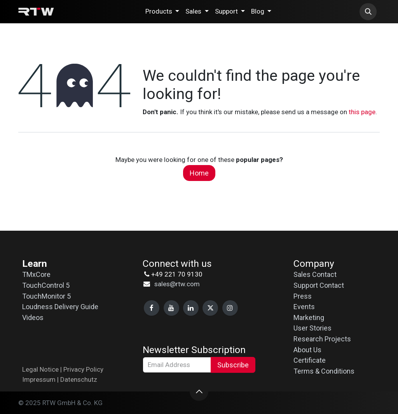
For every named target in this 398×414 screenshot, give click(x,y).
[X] (210, 308)
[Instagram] (230, 308)
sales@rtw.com (177, 284)
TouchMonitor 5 (46, 296)
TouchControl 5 (46, 285)
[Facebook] (151, 308)
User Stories (312, 328)
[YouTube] (171, 308)
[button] (368, 11)
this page (362, 112)
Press (302, 296)
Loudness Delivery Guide (60, 307)
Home (199, 173)
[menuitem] (162, 11)
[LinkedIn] (191, 308)
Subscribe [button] (233, 365)
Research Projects (322, 339)
